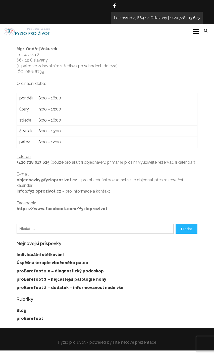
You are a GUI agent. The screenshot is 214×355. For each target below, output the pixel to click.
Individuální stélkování (40, 254)
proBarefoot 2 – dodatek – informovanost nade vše (70, 287)
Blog (21, 310)
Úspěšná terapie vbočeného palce (52, 262)
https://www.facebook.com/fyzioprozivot (62, 208)
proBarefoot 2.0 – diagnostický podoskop (60, 271)
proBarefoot (30, 318)
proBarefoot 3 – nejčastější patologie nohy (61, 279)
